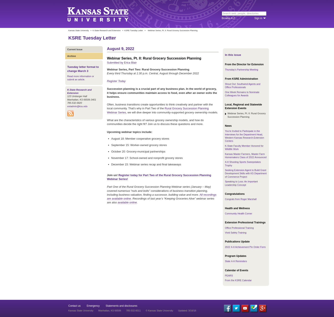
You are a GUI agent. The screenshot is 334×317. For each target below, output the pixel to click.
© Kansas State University (159, 310)
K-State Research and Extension (107, 30)
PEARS (229, 275)
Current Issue (75, 49)
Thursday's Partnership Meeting (241, 69)
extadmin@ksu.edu (77, 106)
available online (127, 202)
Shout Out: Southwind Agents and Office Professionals (242, 85)
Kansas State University (103, 14)
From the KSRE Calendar (238, 280)
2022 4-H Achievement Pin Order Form (245, 247)
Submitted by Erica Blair (122, 62)
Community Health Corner (238, 213)
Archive (71, 56)
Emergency (93, 305)
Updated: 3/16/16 (187, 310)
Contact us (74, 305)
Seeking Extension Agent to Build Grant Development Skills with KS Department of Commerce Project (246, 173)
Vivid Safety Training (235, 232)
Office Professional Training (239, 228)
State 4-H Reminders (236, 261)
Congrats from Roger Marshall (241, 199)
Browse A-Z (228, 18)
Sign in (258, 18)
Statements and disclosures (121, 305)
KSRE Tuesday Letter (133, 30)
